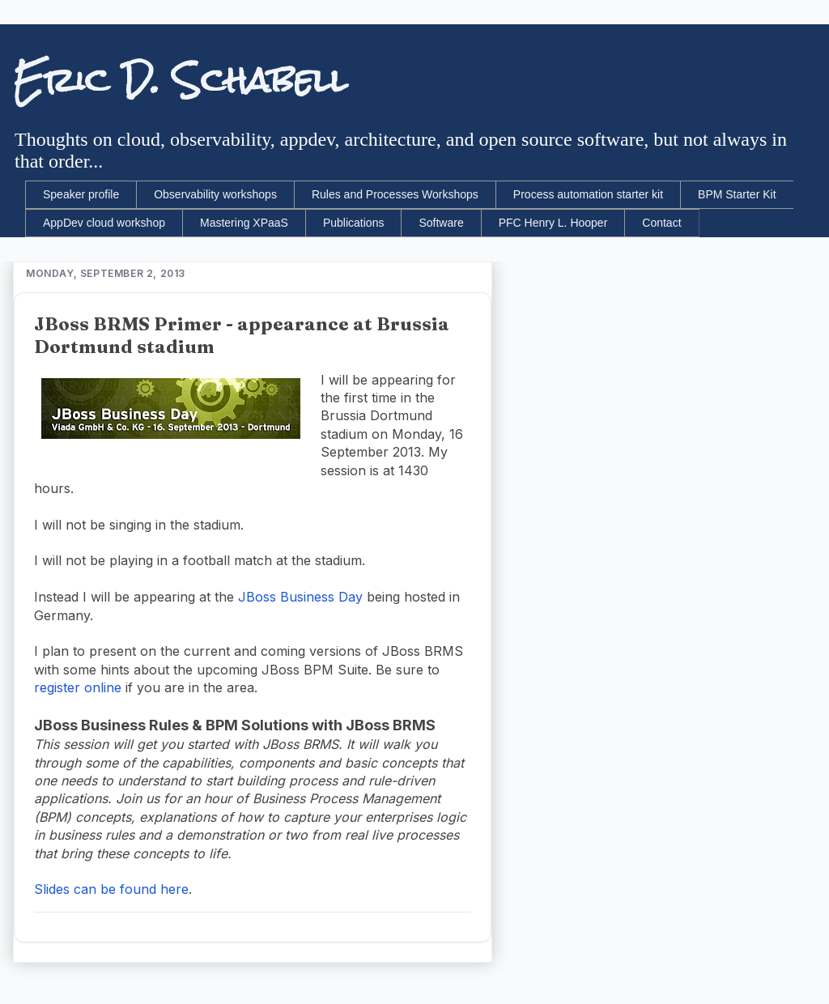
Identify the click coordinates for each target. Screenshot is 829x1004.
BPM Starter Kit (737, 194)
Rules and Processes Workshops (395, 194)
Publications (354, 222)
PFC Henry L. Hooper (553, 222)
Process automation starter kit (588, 194)
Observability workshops (215, 194)
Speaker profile (81, 194)
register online (77, 687)
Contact (661, 222)
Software (441, 222)
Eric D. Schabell (180, 80)
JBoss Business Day (300, 597)
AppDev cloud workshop (104, 222)
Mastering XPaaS (244, 222)
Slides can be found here (111, 889)
